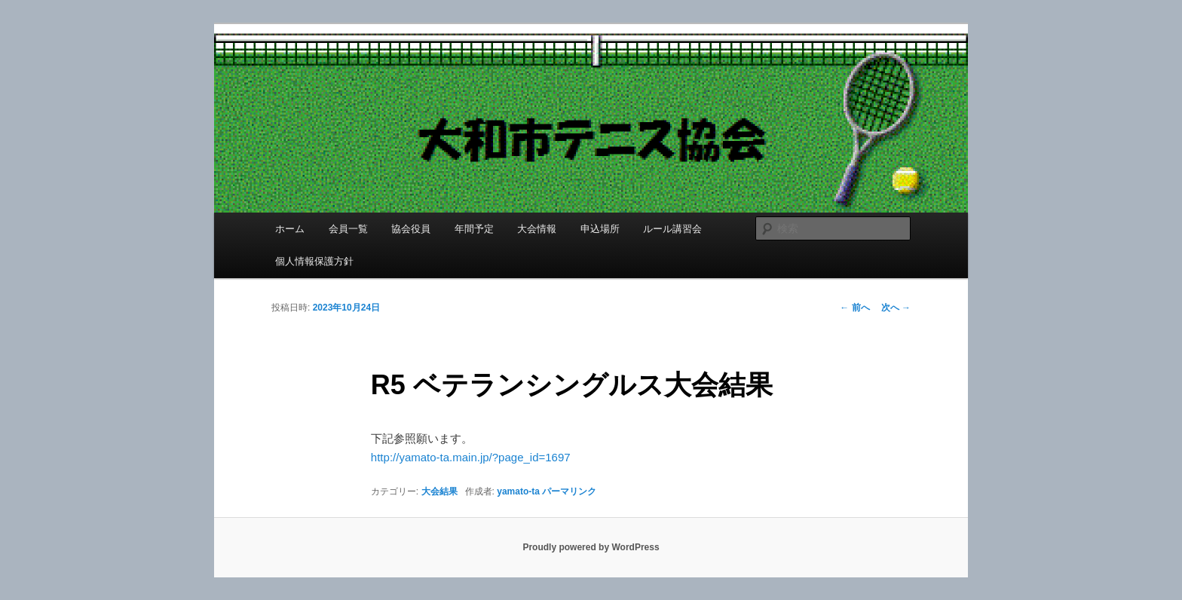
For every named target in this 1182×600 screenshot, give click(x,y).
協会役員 (410, 228)
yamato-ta (518, 491)
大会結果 (439, 491)
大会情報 (536, 228)
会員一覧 (348, 228)
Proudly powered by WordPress (590, 547)
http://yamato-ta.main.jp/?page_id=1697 (471, 457)
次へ (896, 307)
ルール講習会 (672, 228)
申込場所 (600, 228)
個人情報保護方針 (314, 261)
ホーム (290, 228)
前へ (854, 307)
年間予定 (474, 228)
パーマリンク (569, 491)
